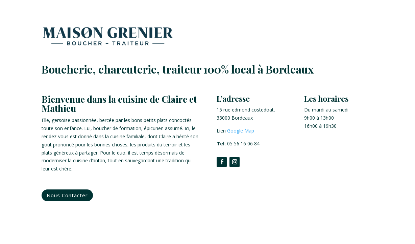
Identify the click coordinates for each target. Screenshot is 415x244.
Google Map (240, 130)
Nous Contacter (67, 195)
